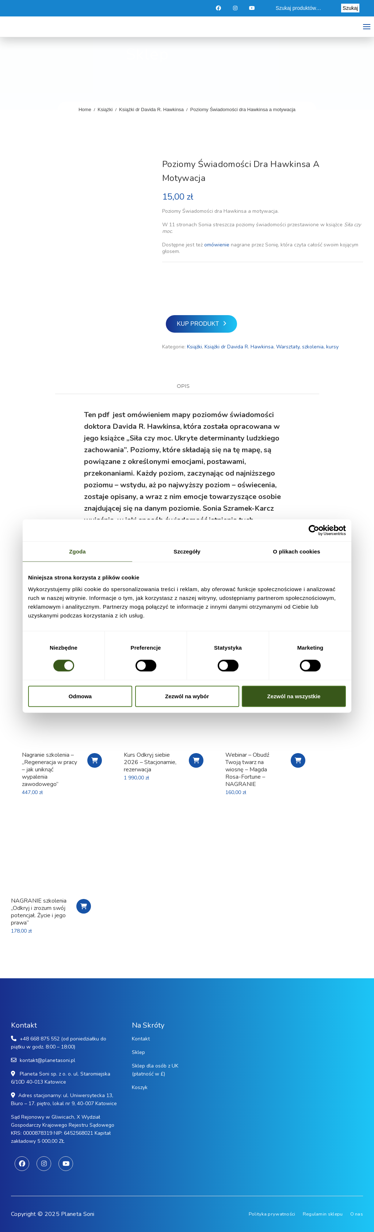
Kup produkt (198, 324)
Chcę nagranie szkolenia (94, 760)
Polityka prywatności (272, 1214)
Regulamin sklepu (323, 1214)
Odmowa (80, 696)
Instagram (236, 8)
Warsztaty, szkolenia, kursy (307, 346)
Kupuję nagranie (298, 760)
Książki (105, 109)
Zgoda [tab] (77, 551)
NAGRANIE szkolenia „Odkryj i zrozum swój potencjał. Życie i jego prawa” (38, 912)
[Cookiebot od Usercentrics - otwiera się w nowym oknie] (314, 530)
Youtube (252, 8)
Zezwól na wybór (187, 696)
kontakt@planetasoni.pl (47, 1060)
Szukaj (350, 8)
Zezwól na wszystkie (294, 696)
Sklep (138, 1052)
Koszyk (140, 1087)
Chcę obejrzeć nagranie (83, 906)
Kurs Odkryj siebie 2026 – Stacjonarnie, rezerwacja (150, 762)
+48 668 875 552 (40, 1038)
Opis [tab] (183, 386)
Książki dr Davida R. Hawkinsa (151, 109)
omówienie (216, 244)
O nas (356, 1214)
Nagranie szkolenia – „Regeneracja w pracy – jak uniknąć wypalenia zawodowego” (49, 769)
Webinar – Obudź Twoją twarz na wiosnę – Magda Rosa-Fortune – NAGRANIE (247, 769)
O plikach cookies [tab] (296, 551)
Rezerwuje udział (196, 760)
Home (85, 109)
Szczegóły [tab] (186, 551)
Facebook (219, 8)
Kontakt (141, 1038)
